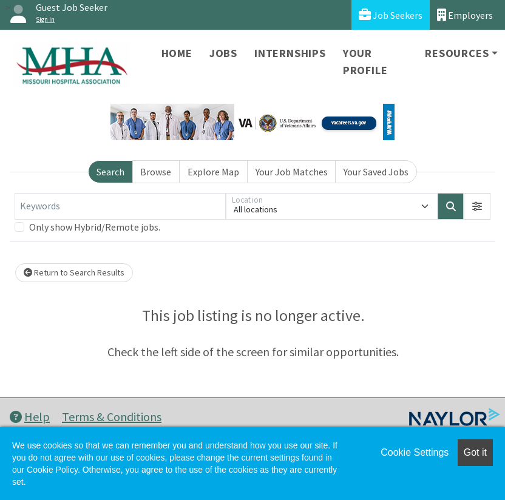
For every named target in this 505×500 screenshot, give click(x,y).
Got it (475, 452)
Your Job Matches (292, 172)
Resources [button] (457, 53)
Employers (465, 14)
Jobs (223, 53)
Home (176, 53)
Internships (290, 53)
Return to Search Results (74, 272)
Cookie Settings (415, 452)
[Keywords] (120, 206)
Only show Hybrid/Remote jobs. (94, 227)
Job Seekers (390, 14)
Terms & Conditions (111, 416)
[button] (477, 206)
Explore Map (213, 172)
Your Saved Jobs (376, 172)
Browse (155, 172)
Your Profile (365, 61)
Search (110, 172)
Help (30, 416)
